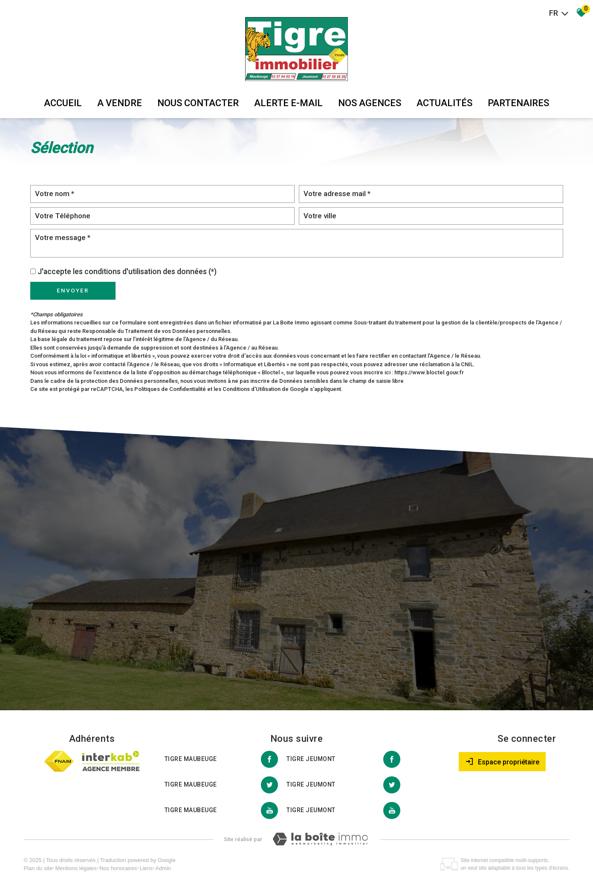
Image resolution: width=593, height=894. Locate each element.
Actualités (444, 103)
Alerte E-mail (288, 103)
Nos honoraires (118, 868)
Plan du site (38, 868)
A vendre (119, 103)
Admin (163, 868)
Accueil (63, 103)
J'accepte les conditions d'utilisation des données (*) (127, 271)
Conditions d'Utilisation (252, 389)
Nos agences (369, 103)
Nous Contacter (198, 103)
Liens (146, 868)
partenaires (518, 103)
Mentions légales (76, 868)
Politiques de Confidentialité (170, 389)
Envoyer (73, 290)
